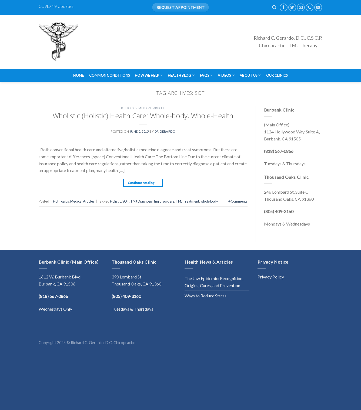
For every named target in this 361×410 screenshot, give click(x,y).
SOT (125, 201)
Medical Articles (152, 108)
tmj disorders (164, 201)
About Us (250, 75)
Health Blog (181, 75)
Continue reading (143, 182)
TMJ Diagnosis (141, 201)
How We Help (148, 75)
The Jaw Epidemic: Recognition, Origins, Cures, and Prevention (214, 282)
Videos (226, 75)
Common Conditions (109, 75)
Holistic (115, 201)
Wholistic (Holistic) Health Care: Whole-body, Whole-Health (143, 115)
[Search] (274, 7)
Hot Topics (128, 108)
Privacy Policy (271, 276)
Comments (238, 201)
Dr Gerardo (165, 131)
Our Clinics (277, 75)
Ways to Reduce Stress (205, 295)
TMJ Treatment (187, 201)
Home (78, 75)
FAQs (206, 75)
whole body (209, 201)
